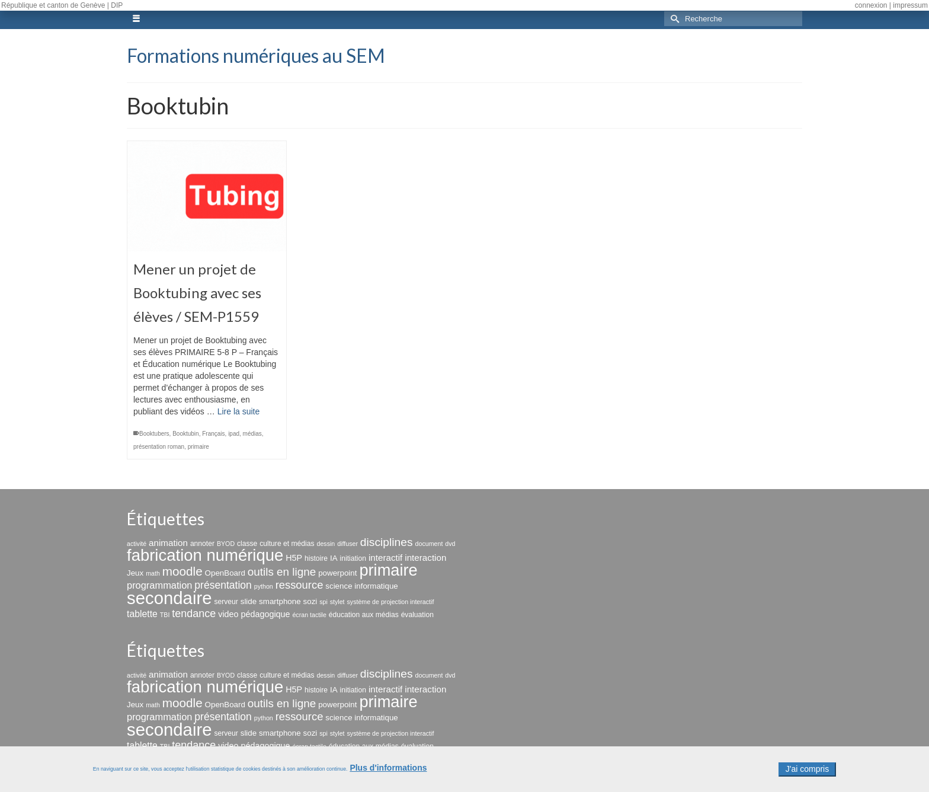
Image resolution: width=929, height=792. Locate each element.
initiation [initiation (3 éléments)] (353, 558)
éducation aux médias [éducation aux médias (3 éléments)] (364, 615)
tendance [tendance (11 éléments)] (194, 613)
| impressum (908, 5)
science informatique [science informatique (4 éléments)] (361, 586)
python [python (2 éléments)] (263, 586)
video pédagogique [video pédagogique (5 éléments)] (254, 614)
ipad (233, 433)
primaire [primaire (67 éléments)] (388, 570)
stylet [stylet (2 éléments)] (337, 601)
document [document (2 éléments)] (429, 543)
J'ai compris (807, 773)
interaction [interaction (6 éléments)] (425, 558)
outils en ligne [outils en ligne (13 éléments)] (282, 572)
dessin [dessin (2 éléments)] (325, 543)
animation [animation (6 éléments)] (168, 543)
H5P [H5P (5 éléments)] (294, 558)
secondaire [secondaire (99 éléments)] (169, 598)
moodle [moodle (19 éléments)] (182, 571)
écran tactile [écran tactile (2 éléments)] (309, 614)
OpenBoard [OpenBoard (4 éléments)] (225, 573)
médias (252, 433)
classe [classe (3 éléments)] (247, 543)
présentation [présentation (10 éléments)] (223, 585)
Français (213, 433)
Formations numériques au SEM (256, 55)
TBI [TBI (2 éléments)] (165, 614)
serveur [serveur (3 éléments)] (226, 602)
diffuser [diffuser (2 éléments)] (347, 543)
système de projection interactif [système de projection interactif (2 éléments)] (390, 601)
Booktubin (185, 433)
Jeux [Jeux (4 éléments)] (135, 573)
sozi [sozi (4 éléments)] (310, 601)
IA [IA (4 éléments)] (334, 558)
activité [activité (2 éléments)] (136, 543)
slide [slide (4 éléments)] (249, 601)
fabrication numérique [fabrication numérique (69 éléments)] (205, 555)
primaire (198, 446)
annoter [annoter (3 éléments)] (202, 543)
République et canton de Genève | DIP (62, 5)
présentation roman (158, 446)
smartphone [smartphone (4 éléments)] (280, 601)
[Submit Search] (673, 18)
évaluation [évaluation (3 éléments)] (417, 615)
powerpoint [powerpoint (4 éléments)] (337, 573)
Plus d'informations (388, 772)
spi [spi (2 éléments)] (323, 601)
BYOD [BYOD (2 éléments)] (226, 543)
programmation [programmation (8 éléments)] (159, 585)
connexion (871, 5)
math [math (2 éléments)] (153, 573)
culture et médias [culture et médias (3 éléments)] (287, 543)
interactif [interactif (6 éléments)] (385, 558)
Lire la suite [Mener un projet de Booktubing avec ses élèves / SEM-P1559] (238, 411)
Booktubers (154, 433)
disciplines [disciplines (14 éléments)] (386, 542)
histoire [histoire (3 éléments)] (316, 558)
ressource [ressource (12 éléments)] (299, 585)
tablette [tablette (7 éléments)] (142, 614)
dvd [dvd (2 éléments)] (450, 543)
